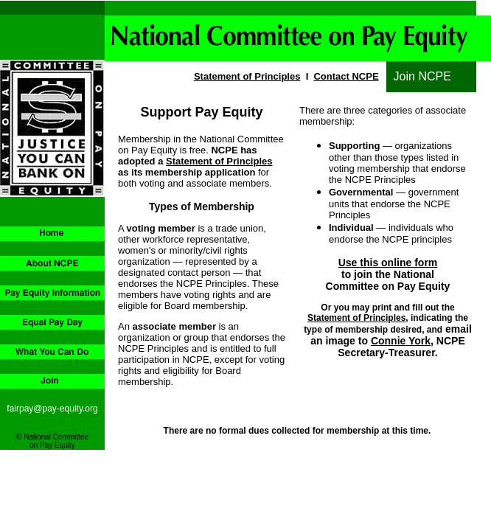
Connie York (401, 341)
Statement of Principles (247, 76)
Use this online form (388, 262)
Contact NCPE (345, 76)
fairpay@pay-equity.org (52, 408)
